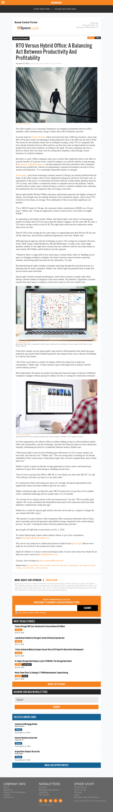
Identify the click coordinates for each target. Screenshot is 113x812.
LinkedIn (50, 801)
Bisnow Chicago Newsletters (31, 691)
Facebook (41, 801)
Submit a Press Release (14, 792)
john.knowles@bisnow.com (51, 560)
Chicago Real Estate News (65, 9)
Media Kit (8, 790)
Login (76, 794)
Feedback (60, 801)
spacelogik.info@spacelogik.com (87, 27)
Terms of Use (80, 790)
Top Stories (44, 794)
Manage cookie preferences (86, 797)
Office (98, 38)
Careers (7, 794)
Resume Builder (38, 137)
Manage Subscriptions (49, 790)
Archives (43, 787)
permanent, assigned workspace (31, 164)
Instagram (55, 801)
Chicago (91, 38)
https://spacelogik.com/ (90, 25)
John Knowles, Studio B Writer (51, 63)
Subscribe (43, 792)
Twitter (45, 801)
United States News (42, 9)
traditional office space (59, 565)
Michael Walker (32, 565)
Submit (56, 706)
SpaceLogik (34, 63)
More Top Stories (56, 684)
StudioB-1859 (28, 568)
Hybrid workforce (42, 568)
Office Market (45, 565)
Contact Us (9, 797)
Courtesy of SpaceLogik (23, 124)
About (6, 787)
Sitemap (78, 792)
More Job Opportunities (56, 765)
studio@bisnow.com (48, 554)
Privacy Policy (80, 787)
